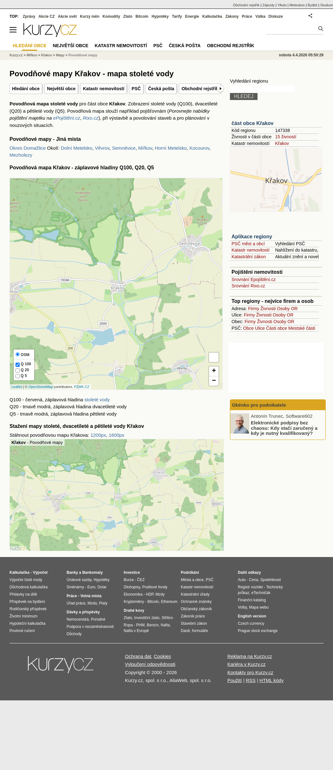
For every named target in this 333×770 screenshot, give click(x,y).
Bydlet (312, 5)
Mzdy (160, 594)
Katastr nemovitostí (103, 88)
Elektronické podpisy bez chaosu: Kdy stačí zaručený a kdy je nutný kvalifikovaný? (284, 428)
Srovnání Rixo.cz (248, 285)
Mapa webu (259, 607)
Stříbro (167, 618)
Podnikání (190, 572)
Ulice (260, 328)
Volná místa (90, 596)
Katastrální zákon (249, 256)
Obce (248, 328)
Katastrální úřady (195, 594)
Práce (247, 16)
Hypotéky (160, 16)
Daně (185, 631)
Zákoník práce (193, 616)
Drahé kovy (134, 610)
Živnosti (268, 308)
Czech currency (251, 623)
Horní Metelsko (171, 148)
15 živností (285, 136)
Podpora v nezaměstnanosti (90, 626)
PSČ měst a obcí (248, 243)
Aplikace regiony (252, 236)
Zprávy (29, 16)
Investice (132, 572)
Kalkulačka (212, 16)
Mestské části (301, 328)
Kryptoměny (134, 601)
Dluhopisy (132, 587)
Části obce (276, 328)
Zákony (231, 16)
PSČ (136, 88)
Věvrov (102, 148)
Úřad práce (76, 603)
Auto (242, 580)
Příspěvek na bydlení (27, 601)
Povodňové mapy (83, 55)
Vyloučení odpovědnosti (150, 664)
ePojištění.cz (66, 118)
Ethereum (169, 601)
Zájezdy (268, 5)
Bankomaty (92, 572)
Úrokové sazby (79, 580)
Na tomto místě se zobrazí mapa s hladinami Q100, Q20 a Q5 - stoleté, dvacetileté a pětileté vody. (116, 283)
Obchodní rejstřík (199, 88)
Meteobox (297, 5)
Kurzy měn (89, 16)
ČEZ (141, 580)
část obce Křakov (253, 123)
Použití (234, 680)
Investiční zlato (146, 618)
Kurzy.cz (16, 55)
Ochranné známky (196, 601)
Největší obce (61, 88)
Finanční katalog (252, 600)
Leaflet (16, 387)
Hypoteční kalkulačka (27, 623)
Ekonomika (133, 594)
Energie (192, 16)
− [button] (214, 381)
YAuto (282, 5)
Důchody (74, 634)
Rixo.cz (90, 118)
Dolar (102, 587)
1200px (98, 435)
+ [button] (214, 371)
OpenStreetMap (40, 387)
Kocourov (199, 148)
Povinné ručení (22, 631)
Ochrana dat (138, 656)
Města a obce (192, 580)
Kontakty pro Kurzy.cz (250, 672)
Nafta (165, 625)
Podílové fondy (154, 587)
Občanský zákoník (196, 609)
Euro (91, 587)
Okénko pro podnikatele (259, 405)
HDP (149, 594)
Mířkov (145, 148)
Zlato (128, 16)
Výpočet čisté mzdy (26, 580)
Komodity (111, 16)
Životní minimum (23, 616)
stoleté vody (97, 399)
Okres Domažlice (28, 148)
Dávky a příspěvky (83, 612)
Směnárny (75, 587)
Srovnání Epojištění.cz (254, 279)
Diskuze (276, 16)
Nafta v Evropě (136, 631)
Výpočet (40, 572)
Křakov (282, 143)
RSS (251, 680)
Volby (242, 607)
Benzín (153, 625)
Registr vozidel (250, 587)
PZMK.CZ (81, 387)
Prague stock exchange (258, 631)
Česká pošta (161, 88)
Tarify (177, 16)
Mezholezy (21, 155)
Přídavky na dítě (23, 594)
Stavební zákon (194, 623)
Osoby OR (287, 308)
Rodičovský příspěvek (28, 609)
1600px (116, 435)
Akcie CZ (46, 16)
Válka (260, 16)
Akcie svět (67, 16)
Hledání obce (26, 88)
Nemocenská (78, 619)
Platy (103, 603)
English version (252, 616)
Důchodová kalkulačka (29, 587)
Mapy (60, 55)
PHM (140, 625)
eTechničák (261, 593)
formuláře (200, 631)
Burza (129, 580)
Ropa (128, 625)
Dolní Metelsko (76, 148)
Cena (253, 580)
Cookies (162, 656)
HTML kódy (271, 680)
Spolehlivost (270, 580)
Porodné (98, 619)
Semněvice (123, 148)
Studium (326, 5)
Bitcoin (141, 16)
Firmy (253, 308)
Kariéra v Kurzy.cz (246, 664)
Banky (72, 572)
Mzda (92, 603)
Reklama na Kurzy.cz (249, 656)
